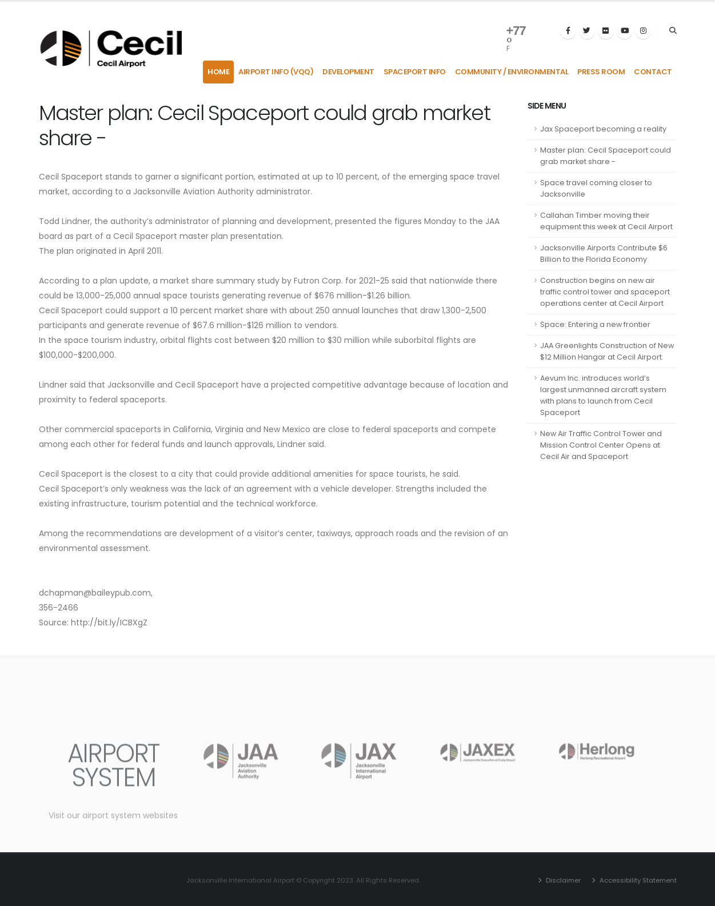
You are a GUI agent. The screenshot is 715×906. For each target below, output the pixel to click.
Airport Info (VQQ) (275, 71)
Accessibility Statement (637, 880)
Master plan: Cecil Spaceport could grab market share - (605, 155)
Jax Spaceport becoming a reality (603, 129)
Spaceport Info (415, 71)
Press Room (601, 71)
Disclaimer (562, 880)
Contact (653, 71)
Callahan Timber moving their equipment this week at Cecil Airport (606, 221)
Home (218, 71)
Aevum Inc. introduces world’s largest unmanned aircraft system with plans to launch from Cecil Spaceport (603, 395)
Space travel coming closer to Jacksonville (596, 188)
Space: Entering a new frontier (595, 324)
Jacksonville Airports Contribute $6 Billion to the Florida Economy (604, 253)
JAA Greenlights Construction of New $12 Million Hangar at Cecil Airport (607, 351)
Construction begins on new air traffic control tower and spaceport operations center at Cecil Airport (605, 292)
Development (348, 71)
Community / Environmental (512, 71)
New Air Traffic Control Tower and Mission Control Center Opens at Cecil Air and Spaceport (601, 445)
